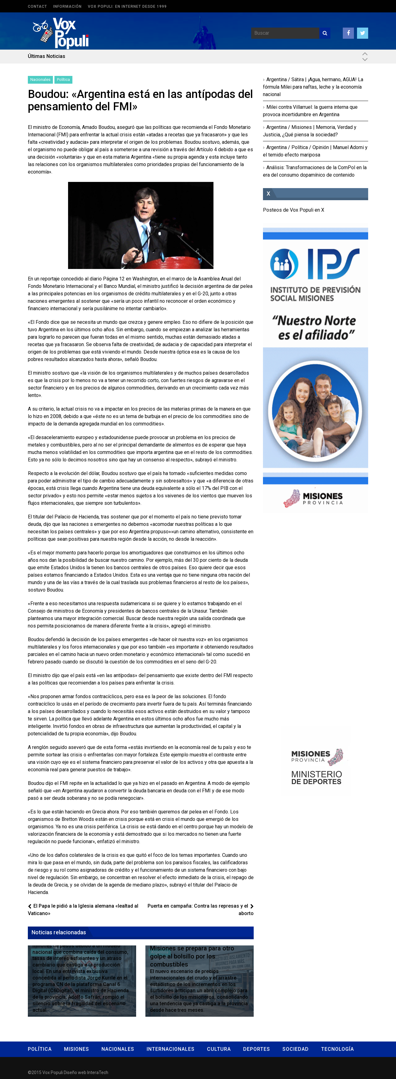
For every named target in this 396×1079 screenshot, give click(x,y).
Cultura (219, 1049)
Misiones (76, 1049)
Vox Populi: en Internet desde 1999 (127, 6)
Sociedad (295, 1049)
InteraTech (97, 1072)
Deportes (256, 1049)
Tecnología (337, 1049)
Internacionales (171, 1049)
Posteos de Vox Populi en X (293, 210)
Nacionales (40, 79)
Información (67, 6)
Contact (37, 6)
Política (63, 79)
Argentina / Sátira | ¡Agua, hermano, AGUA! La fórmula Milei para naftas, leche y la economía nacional (313, 87)
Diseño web (75, 1072)
